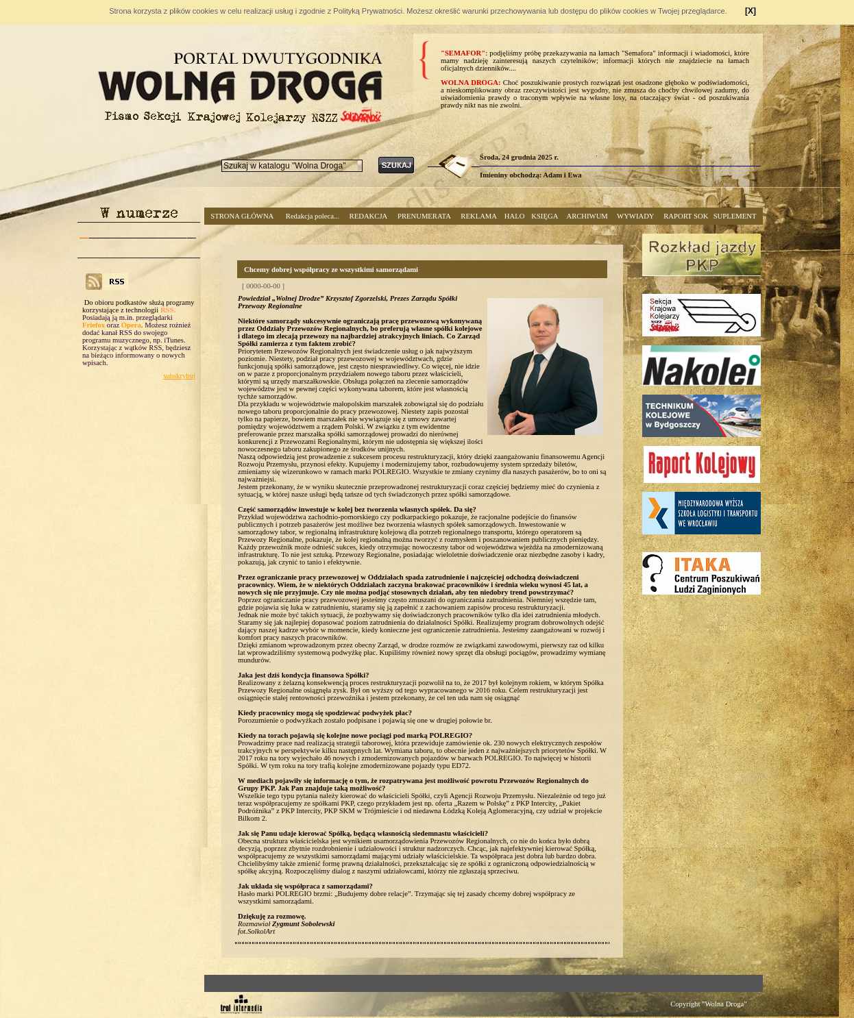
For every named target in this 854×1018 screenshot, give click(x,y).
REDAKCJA (369, 216)
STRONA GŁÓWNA (241, 216)
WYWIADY (635, 216)
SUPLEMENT (735, 216)
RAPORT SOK (685, 216)
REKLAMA (479, 216)
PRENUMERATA (424, 216)
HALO (514, 216)
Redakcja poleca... (312, 216)
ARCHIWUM (586, 216)
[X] (750, 11)
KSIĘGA (544, 216)
